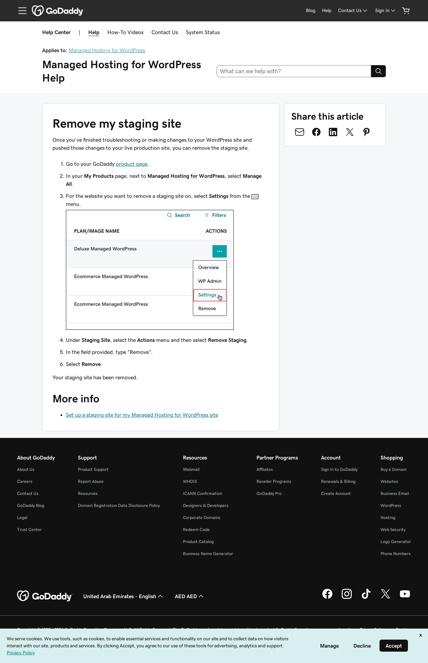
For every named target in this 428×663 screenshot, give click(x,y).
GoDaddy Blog (30, 505)
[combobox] (294, 71)
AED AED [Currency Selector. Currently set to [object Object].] (190, 596)
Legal (22, 517)
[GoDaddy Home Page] (45, 596)
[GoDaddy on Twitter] (386, 598)
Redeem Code (196, 529)
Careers (24, 481)
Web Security (393, 529)
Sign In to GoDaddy (339, 469)
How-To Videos (125, 32)
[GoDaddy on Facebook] (327, 598)
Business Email (395, 493)
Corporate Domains (201, 517)
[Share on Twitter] (349, 132)
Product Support (93, 469)
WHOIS (190, 481)
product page (131, 163)
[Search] (378, 71)
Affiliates (264, 469)
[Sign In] (385, 10)
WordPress (391, 505)
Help (93, 32)
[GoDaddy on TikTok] (366, 598)
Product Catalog (198, 541)
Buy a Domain (394, 469)
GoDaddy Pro (269, 493)
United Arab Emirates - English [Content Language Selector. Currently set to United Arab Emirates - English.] (123, 596)
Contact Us (164, 32)
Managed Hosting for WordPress (107, 50)
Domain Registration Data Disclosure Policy (119, 505)
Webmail (191, 469)
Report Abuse (91, 481)
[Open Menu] (19, 10)
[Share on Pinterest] (366, 132)
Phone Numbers (396, 553)
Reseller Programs (273, 481)
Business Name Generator (208, 553)
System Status (203, 32)
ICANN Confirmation (202, 493)
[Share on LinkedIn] (333, 132)
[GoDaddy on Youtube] (405, 598)
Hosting (388, 517)
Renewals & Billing (338, 481)
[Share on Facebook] (316, 132)
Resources (88, 493)
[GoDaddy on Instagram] (347, 598)
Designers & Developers (205, 505)
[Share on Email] (299, 132)
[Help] (326, 10)
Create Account (336, 493)
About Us (25, 469)
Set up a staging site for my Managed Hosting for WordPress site (142, 414)
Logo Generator (396, 541)
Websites (389, 481)
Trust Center (29, 529)
